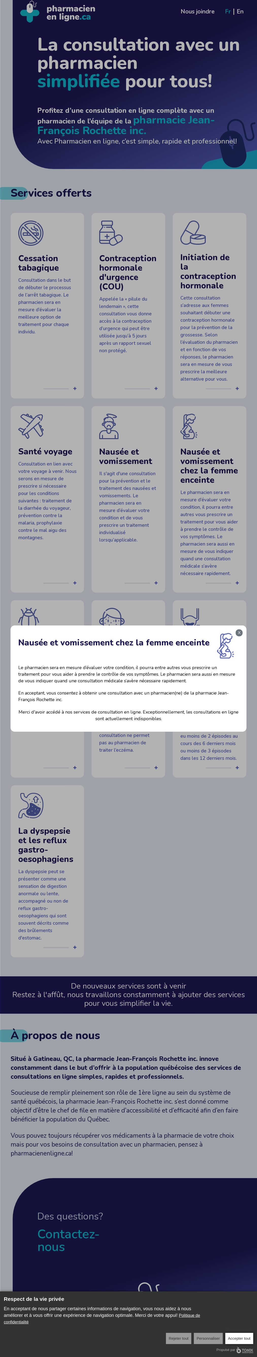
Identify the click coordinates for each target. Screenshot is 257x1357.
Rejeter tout (179, 1338)
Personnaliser (208, 1338)
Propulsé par (234, 1350)
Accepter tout (239, 1338)
